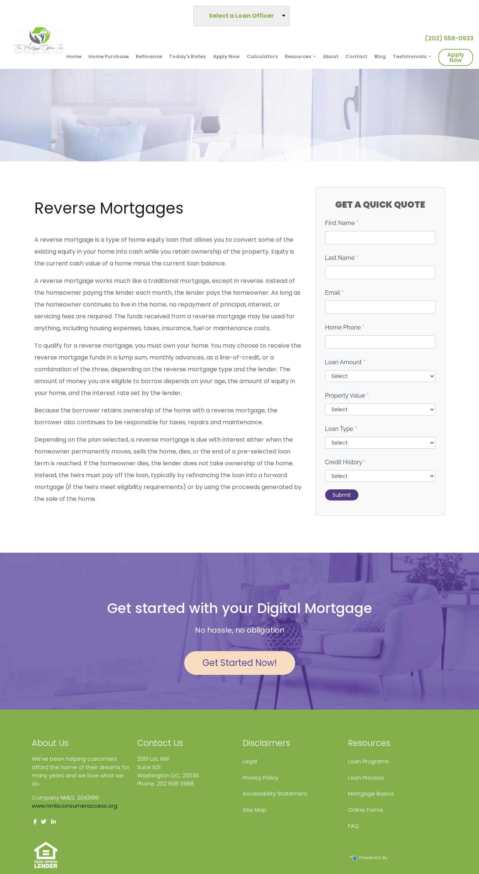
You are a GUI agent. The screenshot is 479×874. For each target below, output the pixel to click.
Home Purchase (108, 56)
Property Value (347, 395)
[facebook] (35, 822)
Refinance (149, 56)
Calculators (262, 56)
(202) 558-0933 (446, 38)
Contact (356, 56)
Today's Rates (187, 56)
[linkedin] (53, 822)
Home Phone (344, 327)
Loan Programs (368, 761)
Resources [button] (298, 56)
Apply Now (226, 56)
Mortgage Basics (371, 793)
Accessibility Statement (275, 793)
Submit (342, 495)
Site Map (254, 810)
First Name (341, 223)
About (330, 56)
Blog (380, 56)
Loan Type (341, 428)
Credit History (345, 462)
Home (73, 56)
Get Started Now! (239, 663)
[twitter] (44, 822)
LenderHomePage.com (417, 857)
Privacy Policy (260, 777)
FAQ (353, 826)
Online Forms (365, 810)
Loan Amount (345, 362)
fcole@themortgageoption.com (181, 792)
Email (334, 292)
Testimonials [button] (410, 56)
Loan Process (366, 777)
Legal (250, 761)
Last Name (341, 257)
